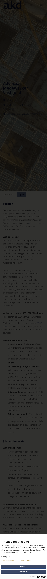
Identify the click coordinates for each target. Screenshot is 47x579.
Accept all (23, 567)
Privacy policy (26, 561)
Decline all (23, 572)
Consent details (8, 561)
